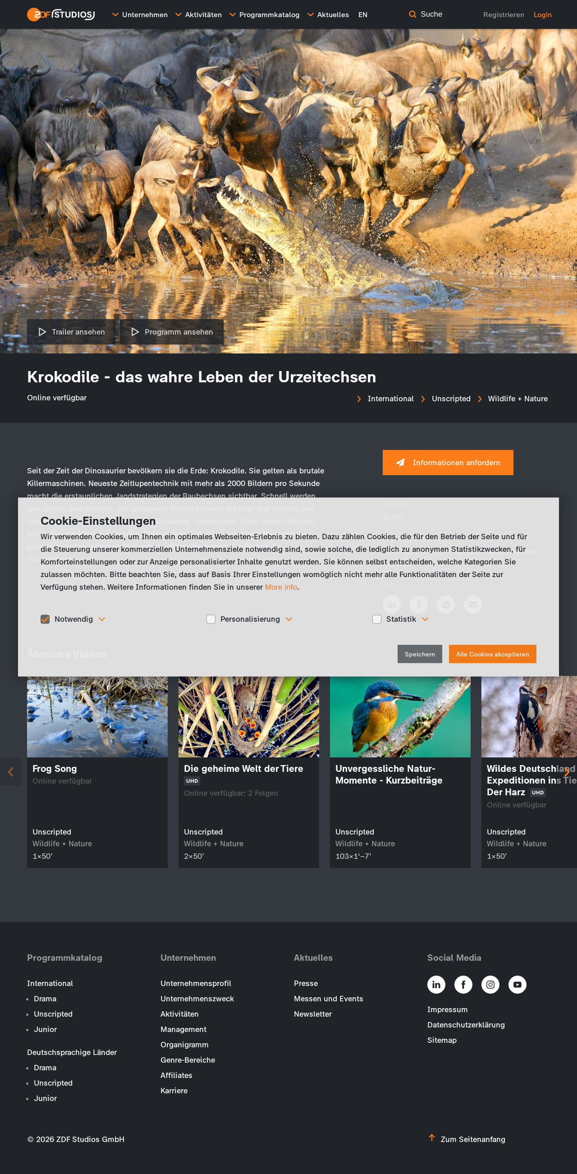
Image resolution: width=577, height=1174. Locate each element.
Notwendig (74, 619)
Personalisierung (250, 619)
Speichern (420, 654)
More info (281, 587)
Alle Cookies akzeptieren (492, 654)
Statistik (401, 619)
